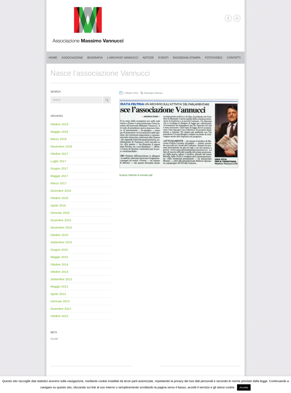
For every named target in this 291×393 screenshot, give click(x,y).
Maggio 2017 (59, 176)
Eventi (163, 57)
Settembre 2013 (61, 279)
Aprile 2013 (58, 294)
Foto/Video (213, 57)
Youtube (236, 18)
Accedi (54, 338)
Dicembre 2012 (61, 308)
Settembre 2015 (61, 242)
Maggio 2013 (59, 286)
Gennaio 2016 (60, 212)
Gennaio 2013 (60, 301)
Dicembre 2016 (61, 190)
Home (53, 57)
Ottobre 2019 (59, 124)
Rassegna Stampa (153, 93)
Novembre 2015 (61, 227)
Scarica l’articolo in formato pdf (135, 175)
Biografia (95, 57)
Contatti (233, 57)
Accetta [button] (243, 387)
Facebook (228, 18)
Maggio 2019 (59, 131)
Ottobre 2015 (59, 235)
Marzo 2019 (58, 139)
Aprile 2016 (58, 205)
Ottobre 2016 (59, 198)
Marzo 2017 (58, 183)
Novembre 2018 (61, 146)
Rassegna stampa (186, 57)
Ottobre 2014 (59, 264)
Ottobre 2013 (59, 271)
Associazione (72, 57)
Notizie (148, 57)
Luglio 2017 (58, 161)
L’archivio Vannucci (122, 57)
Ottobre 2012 (59, 316)
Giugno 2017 (59, 168)
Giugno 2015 (59, 249)
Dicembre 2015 (61, 220)
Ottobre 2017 (59, 153)
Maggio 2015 (59, 257)
